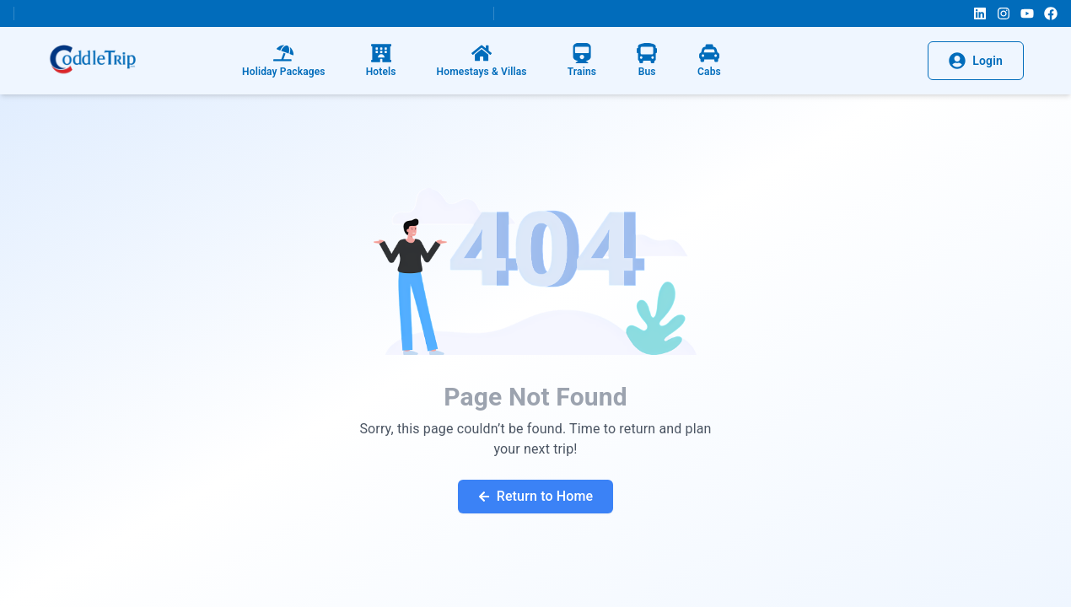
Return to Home (536, 496)
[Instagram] (1003, 13)
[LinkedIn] (980, 13)
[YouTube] (1027, 13)
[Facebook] (1051, 13)
